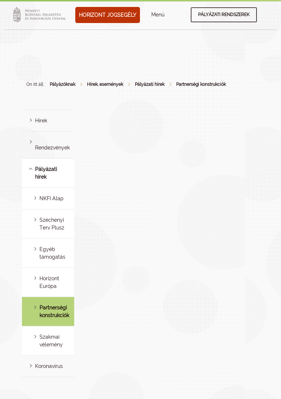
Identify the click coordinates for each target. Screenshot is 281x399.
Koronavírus (49, 366)
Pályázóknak (62, 84)
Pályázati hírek (149, 84)
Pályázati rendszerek (224, 14)
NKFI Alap (51, 198)
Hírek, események (105, 84)
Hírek (41, 120)
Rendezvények (52, 148)
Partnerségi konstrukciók (201, 84)
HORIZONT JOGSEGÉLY (107, 15)
